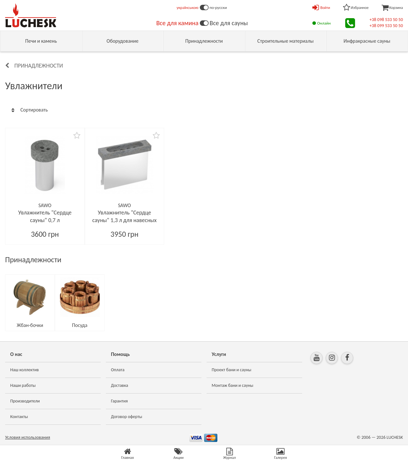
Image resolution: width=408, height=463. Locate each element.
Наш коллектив (24, 370)
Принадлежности (38, 65)
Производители (25, 401)
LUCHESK (395, 437)
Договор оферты (126, 416)
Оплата (118, 370)
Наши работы (23, 385)
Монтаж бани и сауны (232, 385)
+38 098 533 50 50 (386, 19)
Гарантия (119, 401)
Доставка (119, 385)
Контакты (19, 416)
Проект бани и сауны (231, 370)
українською (188, 7)
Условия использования (27, 437)
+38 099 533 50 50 (386, 25)
